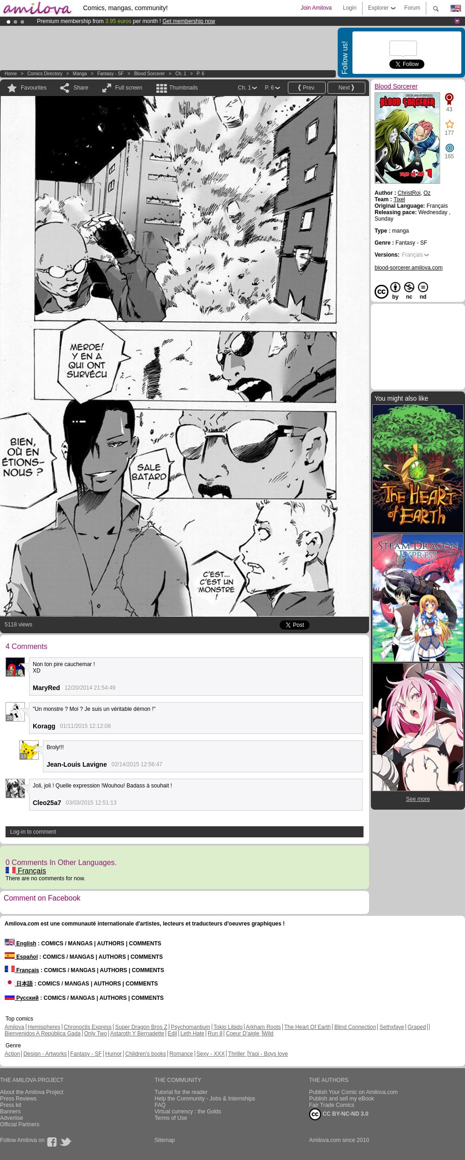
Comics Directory (44, 73)
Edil (172, 1033)
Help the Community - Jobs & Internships (205, 1098)
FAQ (160, 1105)
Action (12, 1054)
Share (80, 87)
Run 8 (215, 1033)
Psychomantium (190, 1027)
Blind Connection (355, 1027)
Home (11, 73)
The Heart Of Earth (307, 1027)
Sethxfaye (392, 1027)
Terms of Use (171, 1118)
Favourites (34, 87)
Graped (416, 1027)
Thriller (237, 1054)
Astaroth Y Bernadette (137, 1033)
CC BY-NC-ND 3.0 (339, 1114)
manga (80, 73)
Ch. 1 (180, 73)
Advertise (11, 1118)
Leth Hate (192, 1033)
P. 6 (200, 73)
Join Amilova (316, 8)
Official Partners (19, 1124)
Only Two (95, 1033)
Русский (22, 998)
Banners (10, 1111)
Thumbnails (183, 87)
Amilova (14, 1027)
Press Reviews (18, 1098)
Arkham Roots (263, 1027)
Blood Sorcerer (149, 73)
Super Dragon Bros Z (141, 1027)
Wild (267, 1033)
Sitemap (165, 1140)
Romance (181, 1054)
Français (26, 871)
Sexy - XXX (211, 1054)
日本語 (19, 983)
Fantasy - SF (110, 73)
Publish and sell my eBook (341, 1098)
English (20, 943)
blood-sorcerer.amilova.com (408, 267)
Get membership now (188, 21)
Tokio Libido (228, 1027)
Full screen (129, 87)
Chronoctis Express (88, 1027)
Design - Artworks (45, 1054)
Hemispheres (44, 1027)
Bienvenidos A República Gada (43, 1033)
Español (21, 957)
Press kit (10, 1105)
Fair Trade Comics (331, 1105)
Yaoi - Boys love (268, 1054)
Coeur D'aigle (243, 1033)
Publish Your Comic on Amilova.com (353, 1092)
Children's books (145, 1054)
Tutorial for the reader (181, 1092)
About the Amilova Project (31, 1092)
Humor (113, 1054)
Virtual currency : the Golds (188, 1111)
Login (349, 8)
